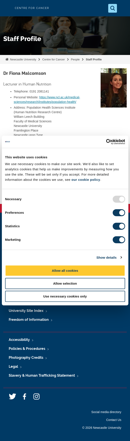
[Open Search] (112, 8)
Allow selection (65, 283)
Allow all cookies (65, 270)
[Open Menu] (123, 8)
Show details (106, 257)
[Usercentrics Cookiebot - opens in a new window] (106, 142)
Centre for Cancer (53, 59)
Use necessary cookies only (65, 296)
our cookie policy (85, 179)
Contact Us (113, 420)
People (75, 59)
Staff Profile (94, 59)
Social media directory (106, 412)
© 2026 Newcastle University (101, 427)
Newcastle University (22, 59)
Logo (7, 8)
